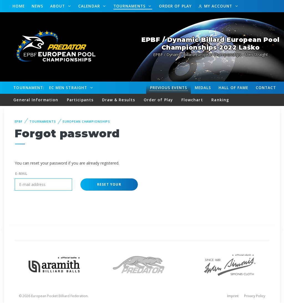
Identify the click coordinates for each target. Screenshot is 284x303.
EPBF (19, 121)
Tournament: (28, 87)
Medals (203, 87)
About (58, 6)
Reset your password (109, 186)
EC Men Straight (68, 87)
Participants (80, 99)
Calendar (90, 6)
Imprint (233, 296)
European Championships (86, 121)
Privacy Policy (254, 296)
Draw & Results (118, 99)
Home (18, 6)
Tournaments (130, 6)
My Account (216, 6)
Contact (266, 87)
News (37, 6)
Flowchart (192, 99)
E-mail (21, 173)
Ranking (220, 99)
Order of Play (175, 6)
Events (168, 88)
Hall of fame (233, 87)
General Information (35, 99)
